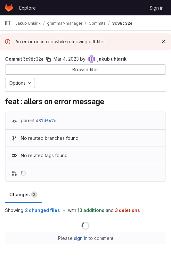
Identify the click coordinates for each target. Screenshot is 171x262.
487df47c (46, 120)
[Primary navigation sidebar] (8, 23)
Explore (27, 8)
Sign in (157, 8)
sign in (80, 238)
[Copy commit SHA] (48, 59)
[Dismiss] (163, 42)
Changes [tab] (23, 194)
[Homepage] (9, 8)
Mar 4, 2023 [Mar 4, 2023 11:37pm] (66, 59)
